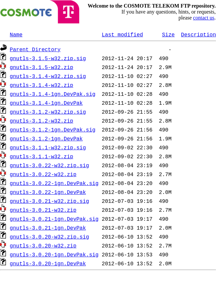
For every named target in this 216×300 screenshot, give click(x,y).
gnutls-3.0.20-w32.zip (43, 245)
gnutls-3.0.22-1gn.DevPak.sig (54, 183)
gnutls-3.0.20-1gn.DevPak (48, 263)
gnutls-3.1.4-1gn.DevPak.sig (52, 93)
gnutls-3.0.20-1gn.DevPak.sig (54, 254)
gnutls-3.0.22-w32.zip (43, 174)
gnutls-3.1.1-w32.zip (41, 156)
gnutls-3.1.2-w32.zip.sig (48, 111)
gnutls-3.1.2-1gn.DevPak (46, 138)
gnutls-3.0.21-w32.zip (43, 209)
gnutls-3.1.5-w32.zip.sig (48, 58)
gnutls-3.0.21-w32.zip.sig (49, 201)
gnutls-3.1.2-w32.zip (41, 120)
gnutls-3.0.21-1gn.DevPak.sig (54, 218)
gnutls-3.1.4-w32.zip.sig (48, 76)
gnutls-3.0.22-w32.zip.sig (49, 165)
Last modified (122, 34)
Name (16, 34)
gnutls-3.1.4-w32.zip (41, 85)
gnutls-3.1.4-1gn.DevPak (46, 102)
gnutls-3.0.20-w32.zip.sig (49, 236)
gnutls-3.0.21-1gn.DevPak (48, 227)
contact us (203, 17)
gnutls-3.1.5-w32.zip (41, 67)
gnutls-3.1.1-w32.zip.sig (48, 147)
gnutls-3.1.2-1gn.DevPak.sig (52, 129)
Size (168, 34)
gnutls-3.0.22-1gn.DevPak (48, 192)
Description (198, 34)
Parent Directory (35, 49)
